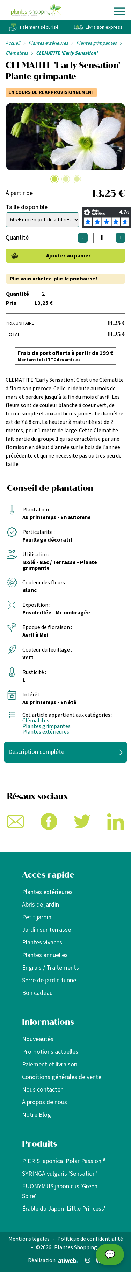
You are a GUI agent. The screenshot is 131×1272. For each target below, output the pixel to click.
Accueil (13, 43)
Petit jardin (36, 917)
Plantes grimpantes (96, 43)
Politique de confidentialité (90, 1239)
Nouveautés (37, 1039)
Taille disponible (27, 207)
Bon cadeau (37, 993)
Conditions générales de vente (61, 1077)
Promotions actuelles (50, 1051)
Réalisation (53, 1260)
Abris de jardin (40, 904)
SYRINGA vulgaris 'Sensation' (59, 1173)
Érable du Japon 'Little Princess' (63, 1208)
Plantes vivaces (42, 942)
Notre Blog (36, 1115)
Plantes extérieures (48, 43)
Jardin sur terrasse (46, 930)
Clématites (17, 53)
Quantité (17, 237)
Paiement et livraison (49, 1064)
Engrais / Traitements (50, 967)
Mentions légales (29, 1239)
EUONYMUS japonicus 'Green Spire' (59, 1191)
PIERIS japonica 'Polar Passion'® (64, 1161)
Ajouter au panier (68, 256)
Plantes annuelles (45, 955)
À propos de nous (44, 1102)
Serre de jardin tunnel (50, 980)
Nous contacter (42, 1089)
